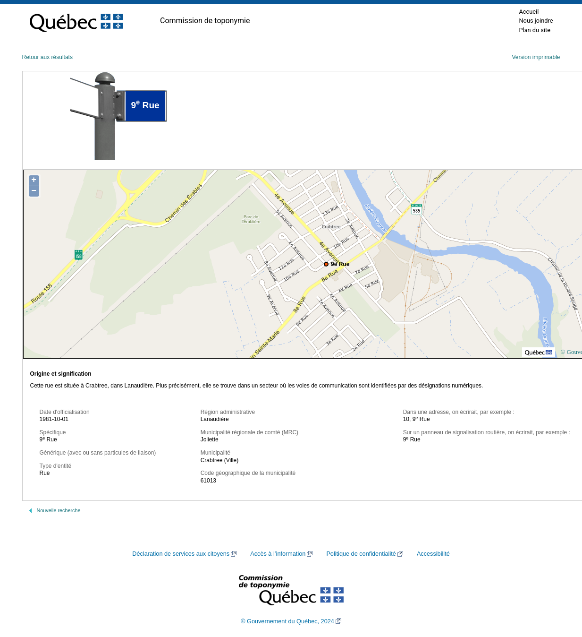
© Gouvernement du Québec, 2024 (287, 621)
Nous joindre (536, 20)
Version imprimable (536, 57)
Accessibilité (433, 554)
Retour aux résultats (47, 57)
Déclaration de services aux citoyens (180, 554)
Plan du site (534, 30)
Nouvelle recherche (59, 510)
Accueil (529, 11)
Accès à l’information (277, 554)
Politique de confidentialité (361, 554)
